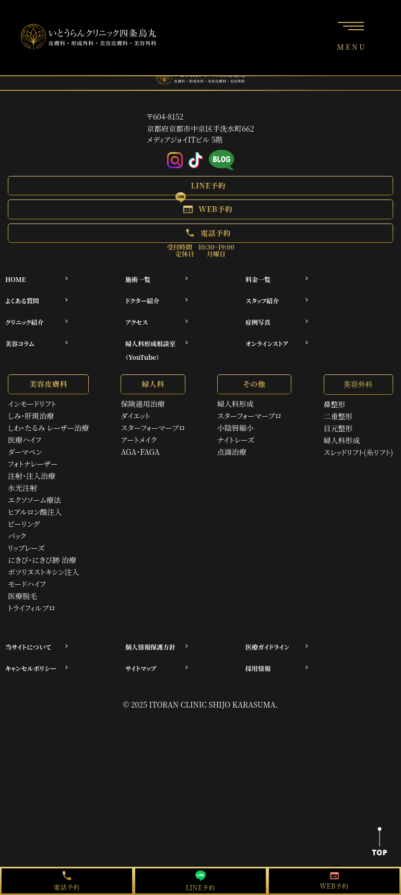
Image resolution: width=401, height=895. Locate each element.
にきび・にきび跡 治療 (42, 560)
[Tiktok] (196, 160)
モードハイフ (27, 584)
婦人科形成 (235, 403)
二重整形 (338, 416)
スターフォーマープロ (153, 427)
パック (17, 536)
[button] (200, 185)
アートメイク (139, 439)
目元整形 (338, 428)
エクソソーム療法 (34, 499)
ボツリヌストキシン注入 (43, 572)
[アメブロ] (221, 160)
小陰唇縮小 (235, 427)
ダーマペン (25, 451)
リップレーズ (26, 548)
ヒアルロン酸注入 (35, 512)
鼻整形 (335, 404)
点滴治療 (231, 451)
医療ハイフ (24, 439)
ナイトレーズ (235, 439)
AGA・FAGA (140, 451)
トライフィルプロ (31, 608)
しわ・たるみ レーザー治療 (48, 427)
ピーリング (24, 524)
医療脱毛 (22, 596)
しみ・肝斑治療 (31, 415)
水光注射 (22, 487)
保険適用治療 (142, 403)
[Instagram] (175, 160)
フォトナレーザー (33, 463)
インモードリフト (32, 403)
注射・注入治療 (31, 475)
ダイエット (135, 415)
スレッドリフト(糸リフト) (358, 452)
